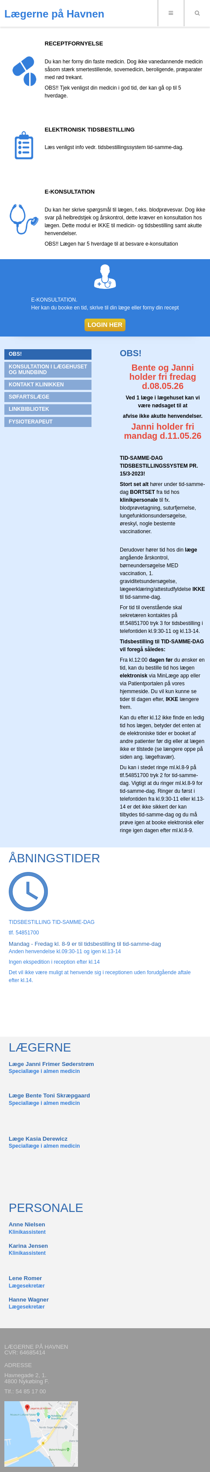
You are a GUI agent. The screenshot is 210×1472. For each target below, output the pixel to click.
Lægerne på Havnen (54, 14)
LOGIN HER (105, 324)
